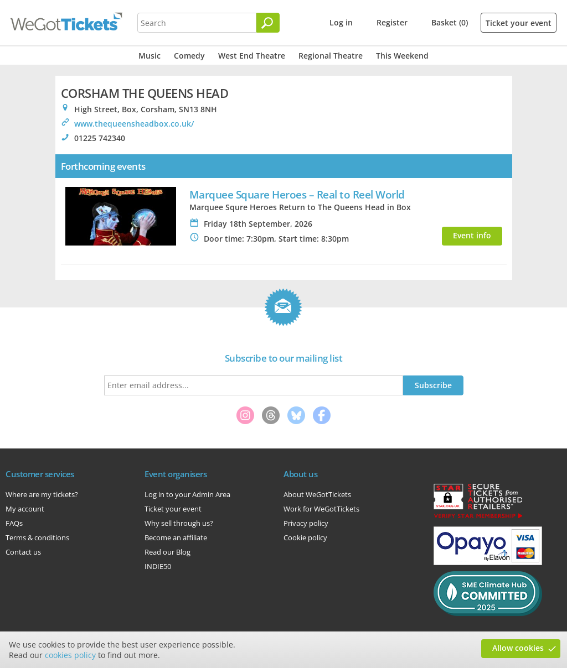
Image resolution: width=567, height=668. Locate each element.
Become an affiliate (176, 537)
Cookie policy (305, 537)
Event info (472, 235)
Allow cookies (518, 648)
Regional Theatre (330, 55)
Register (392, 22)
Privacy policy (306, 523)
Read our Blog (167, 552)
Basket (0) (449, 22)
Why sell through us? (179, 523)
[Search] (268, 23)
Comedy (189, 55)
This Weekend (402, 55)
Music (149, 55)
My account (25, 509)
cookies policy (70, 655)
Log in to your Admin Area (187, 494)
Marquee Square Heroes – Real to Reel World (297, 194)
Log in (341, 22)
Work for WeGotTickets (321, 509)
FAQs (14, 523)
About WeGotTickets (317, 494)
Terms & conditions (37, 537)
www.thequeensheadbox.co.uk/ (134, 123)
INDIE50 (158, 566)
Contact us (23, 552)
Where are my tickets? (42, 494)
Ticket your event (518, 23)
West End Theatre (251, 55)
